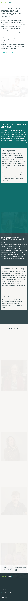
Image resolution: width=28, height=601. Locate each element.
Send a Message (7, 592)
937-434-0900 (7, 588)
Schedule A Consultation (9, 52)
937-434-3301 (6, 589)
